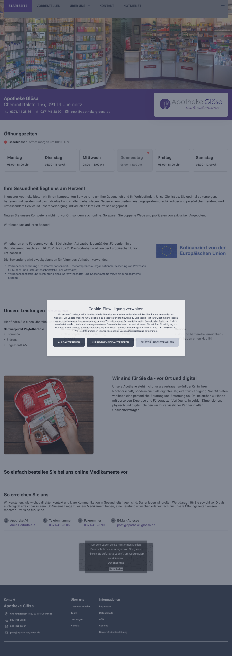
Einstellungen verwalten (157, 342)
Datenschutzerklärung (132, 331)
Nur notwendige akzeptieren (110, 342)
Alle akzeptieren (69, 342)
